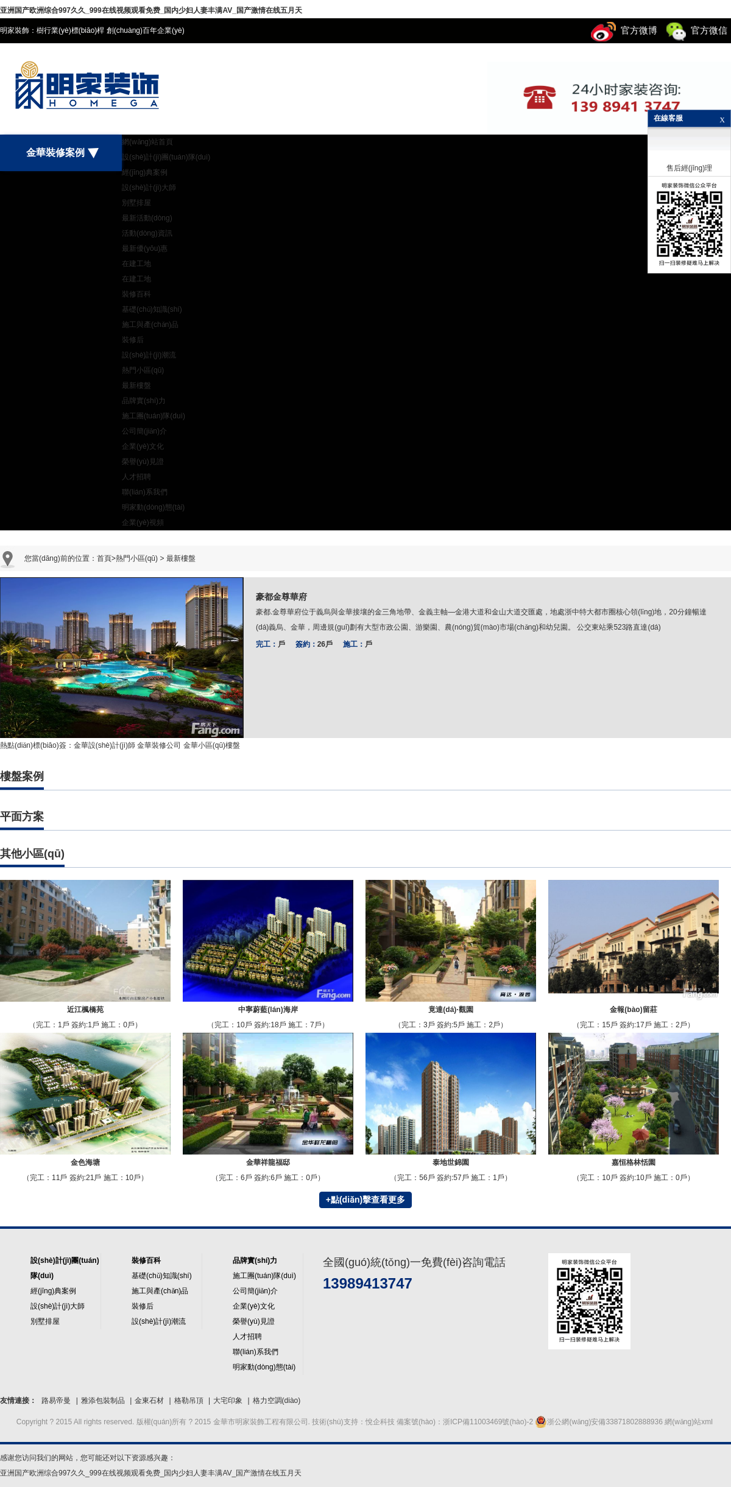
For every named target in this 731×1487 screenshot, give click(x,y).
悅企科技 (381, 1422)
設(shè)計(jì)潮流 (149, 355)
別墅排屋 (136, 203)
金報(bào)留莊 (633, 1009)
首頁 (104, 558)
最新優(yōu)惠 (145, 248)
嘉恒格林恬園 (633, 1162)
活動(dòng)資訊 (147, 233)
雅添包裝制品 (103, 1400)
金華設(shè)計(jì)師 (104, 745)
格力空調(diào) (277, 1400)
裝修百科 (136, 294)
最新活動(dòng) (147, 218)
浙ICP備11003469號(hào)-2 (488, 1422)
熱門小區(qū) (143, 370)
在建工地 (136, 263)
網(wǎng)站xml (689, 1422)
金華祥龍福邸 (268, 1162)
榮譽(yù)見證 (143, 461)
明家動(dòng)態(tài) (153, 507)
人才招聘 (136, 477)
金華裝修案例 (60, 153)
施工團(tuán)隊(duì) (153, 416)
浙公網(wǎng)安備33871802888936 (598, 1422)
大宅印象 (227, 1400)
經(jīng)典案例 (145, 172)
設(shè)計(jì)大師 (149, 187)
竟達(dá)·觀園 (450, 1009)
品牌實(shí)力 (144, 400)
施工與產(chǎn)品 (150, 324)
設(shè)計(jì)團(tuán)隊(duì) (166, 157)
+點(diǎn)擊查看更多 (366, 1199)
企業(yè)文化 (143, 446)
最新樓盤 (136, 385)
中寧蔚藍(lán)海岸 (267, 1009)
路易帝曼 (56, 1400)
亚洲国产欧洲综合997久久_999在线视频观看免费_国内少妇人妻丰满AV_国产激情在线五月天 (151, 10)
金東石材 (149, 1400)
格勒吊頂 (188, 1400)
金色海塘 (85, 1162)
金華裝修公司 (159, 745)
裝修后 (133, 340)
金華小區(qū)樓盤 (211, 745)
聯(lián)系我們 (145, 492)
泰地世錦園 (451, 1162)
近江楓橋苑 (85, 1009)
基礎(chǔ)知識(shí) (152, 309)
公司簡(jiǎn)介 (144, 431)
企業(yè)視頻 (143, 522)
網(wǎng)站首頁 (147, 142)
